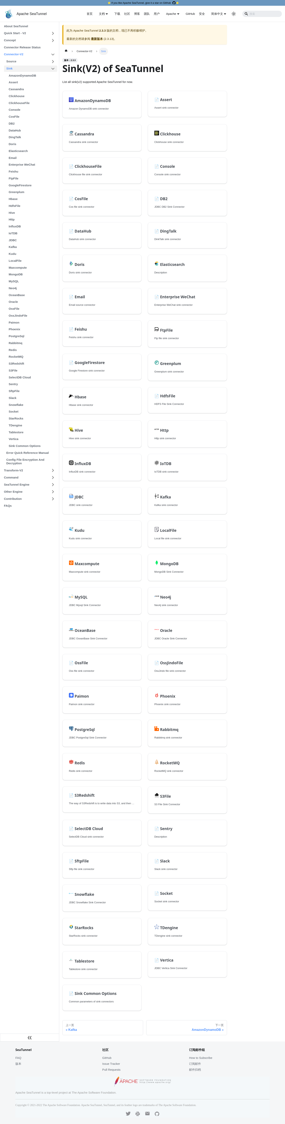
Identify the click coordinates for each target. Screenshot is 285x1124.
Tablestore (16, 432)
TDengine (15, 425)
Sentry (13, 384)
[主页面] (66, 51)
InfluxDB (15, 226)
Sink (9, 68)
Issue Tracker (111, 1063)
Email (13, 157)
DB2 (12, 123)
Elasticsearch (18, 151)
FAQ (18, 1057)
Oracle (13, 301)
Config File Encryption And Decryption (25, 461)
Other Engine (13, 491)
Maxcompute (18, 267)
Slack (12, 398)
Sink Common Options (25, 446)
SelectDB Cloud (20, 377)
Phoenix (14, 329)
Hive (12, 212)
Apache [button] (171, 13)
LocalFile (15, 260)
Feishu (13, 171)
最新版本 (97, 38)
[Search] (262, 14)
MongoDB (16, 274)
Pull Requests (111, 1069)
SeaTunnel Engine (16, 484)
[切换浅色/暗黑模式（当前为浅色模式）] (234, 14)
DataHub (15, 130)
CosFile (14, 116)
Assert (13, 82)
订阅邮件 (195, 1063)
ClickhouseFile (19, 103)
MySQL (14, 281)
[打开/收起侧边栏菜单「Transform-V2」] (53, 470)
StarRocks (16, 418)
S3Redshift (16, 363)
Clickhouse (16, 96)
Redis (13, 350)
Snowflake (16, 404)
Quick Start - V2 (15, 33)
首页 (90, 13)
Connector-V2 (13, 54)
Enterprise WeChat (22, 164)
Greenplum (16, 192)
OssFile (14, 308)
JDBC (13, 240)
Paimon (14, 322)
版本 (18, 1063)
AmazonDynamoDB (22, 75)
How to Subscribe (200, 1057)
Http (12, 219)
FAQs (8, 505)
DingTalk (15, 137)
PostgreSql (16, 336)
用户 (157, 13)
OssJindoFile (18, 315)
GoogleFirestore (20, 185)
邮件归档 (195, 1069)
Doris (12, 144)
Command (11, 477)
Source (11, 61)
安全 (202, 13)
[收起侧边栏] (29, 1037)
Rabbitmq (15, 343)
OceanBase (17, 295)
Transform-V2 (13, 470)
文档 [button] (102, 13)
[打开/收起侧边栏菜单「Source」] (53, 61)
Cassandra (16, 89)
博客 (137, 13)
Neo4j (13, 288)
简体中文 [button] (217, 13)
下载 (117, 13)
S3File (13, 370)
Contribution (13, 498)
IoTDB (13, 233)
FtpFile (13, 178)
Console (14, 109)
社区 (127, 13)
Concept (10, 40)
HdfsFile (14, 205)
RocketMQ (16, 356)
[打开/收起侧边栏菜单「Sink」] (53, 69)
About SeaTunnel (16, 26)
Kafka (13, 247)
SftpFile (14, 391)
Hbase (13, 199)
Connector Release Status (22, 47)
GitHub (190, 13)
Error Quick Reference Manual (27, 452)
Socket (13, 411)
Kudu (12, 253)
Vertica (13, 439)
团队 (147, 13)
